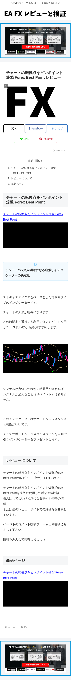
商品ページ (17, 183)
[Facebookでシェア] (35, 128)
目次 (30, 160)
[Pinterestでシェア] (46, 139)
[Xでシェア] (13, 128)
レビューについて (21, 178)
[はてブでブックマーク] (57, 128)
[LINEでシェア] (24, 139)
